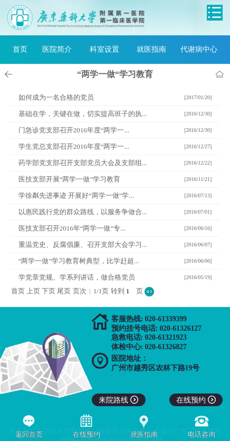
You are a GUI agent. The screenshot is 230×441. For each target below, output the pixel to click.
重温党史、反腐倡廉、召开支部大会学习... (82, 244)
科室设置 (104, 49)
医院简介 (57, 49)
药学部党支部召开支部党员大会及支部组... (82, 163)
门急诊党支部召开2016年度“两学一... (74, 130)
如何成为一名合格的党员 (56, 97)
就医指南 (151, 49)
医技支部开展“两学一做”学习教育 (69, 179)
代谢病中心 (198, 49)
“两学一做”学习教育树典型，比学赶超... (78, 261)
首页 (20, 49)
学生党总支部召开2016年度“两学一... (74, 146)
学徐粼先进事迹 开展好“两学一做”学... (76, 195)
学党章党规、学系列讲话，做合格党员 (76, 277)
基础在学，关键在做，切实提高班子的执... (82, 114)
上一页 (10, 74)
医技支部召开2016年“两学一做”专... (72, 228)
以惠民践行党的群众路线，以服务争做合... (82, 212)
